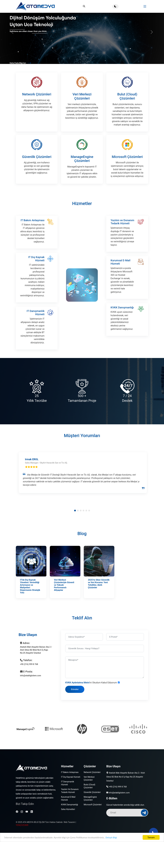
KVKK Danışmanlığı (122, 321)
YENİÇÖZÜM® (22, 825)
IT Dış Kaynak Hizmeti (36, 272)
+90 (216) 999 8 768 (118, 787)
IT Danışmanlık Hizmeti (35, 326)
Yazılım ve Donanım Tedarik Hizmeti (122, 236)
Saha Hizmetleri (68, 809)
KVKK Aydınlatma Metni (84, 682)
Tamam (151, 837)
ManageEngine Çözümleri (82, 168)
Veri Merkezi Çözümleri (81, 96)
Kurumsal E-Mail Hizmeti (120, 276)
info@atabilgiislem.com (119, 793)
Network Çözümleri (36, 94)
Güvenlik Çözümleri (36, 166)
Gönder (82, 689)
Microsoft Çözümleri (127, 166)
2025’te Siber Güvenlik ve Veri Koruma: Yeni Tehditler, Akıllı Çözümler (99, 591)
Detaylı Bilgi (111, 837)
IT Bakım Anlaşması (33, 234)
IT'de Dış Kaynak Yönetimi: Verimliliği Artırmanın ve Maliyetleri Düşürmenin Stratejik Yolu (30, 593)
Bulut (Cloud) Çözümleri (127, 96)
